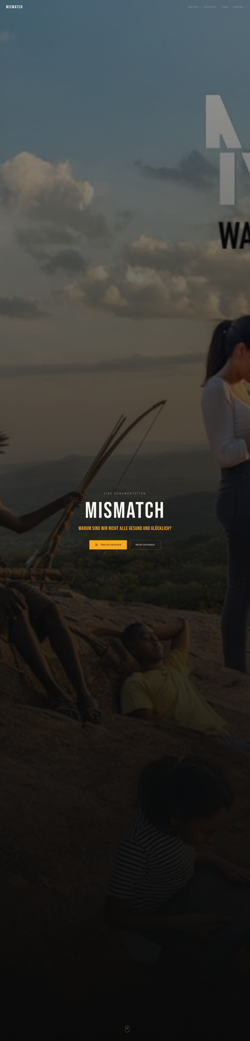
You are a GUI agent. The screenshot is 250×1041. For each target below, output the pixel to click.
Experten (210, 7)
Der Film (193, 7)
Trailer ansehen (108, 545)
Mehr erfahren (145, 545)
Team (224, 7)
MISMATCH (14, 7)
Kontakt (238, 7)
